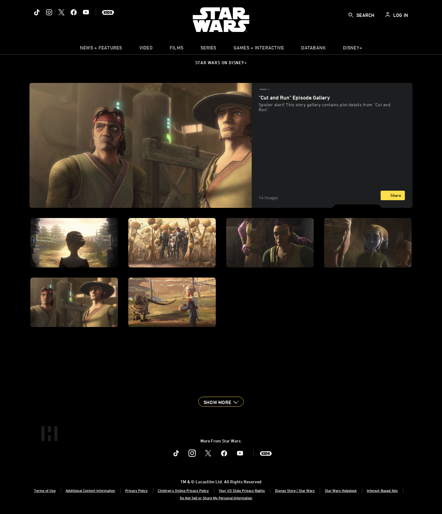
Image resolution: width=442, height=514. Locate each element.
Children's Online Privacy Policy (183, 490)
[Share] (393, 195)
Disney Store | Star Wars (295, 490)
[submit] (351, 15)
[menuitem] (146, 49)
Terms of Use (45, 490)
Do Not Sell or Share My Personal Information (216, 498)
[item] (101, 49)
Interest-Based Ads (382, 490)
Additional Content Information (90, 490)
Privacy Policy (136, 490)
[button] (221, 402)
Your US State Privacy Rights (242, 490)
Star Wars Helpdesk (341, 490)
